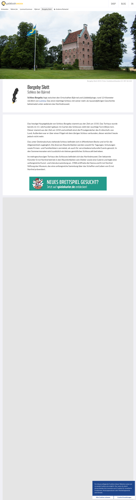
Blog (123, 3)
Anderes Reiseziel (61, 9)
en (132, 3)
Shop (113, 3)
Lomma (42, 100)
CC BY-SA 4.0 (126, 81)
